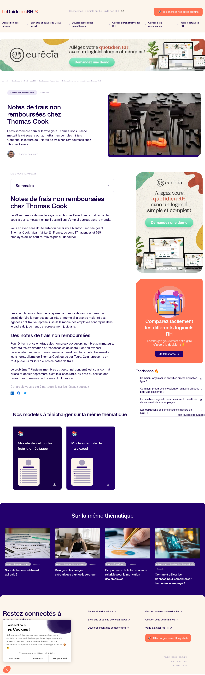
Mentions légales (179, 666)
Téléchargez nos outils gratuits (178, 11)
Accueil (5, 81)
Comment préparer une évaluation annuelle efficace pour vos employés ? (171, 390)
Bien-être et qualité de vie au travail (109, 619)
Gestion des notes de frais (49, 81)
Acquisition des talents (102, 611)
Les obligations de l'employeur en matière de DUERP (171, 411)
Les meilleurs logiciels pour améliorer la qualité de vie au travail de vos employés (171, 401)
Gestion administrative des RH (23, 81)
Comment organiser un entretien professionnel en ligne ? (171, 380)
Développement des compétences (108, 627)
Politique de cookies (178, 661)
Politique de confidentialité (175, 657)
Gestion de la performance (161, 619)
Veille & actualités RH (158, 627)
